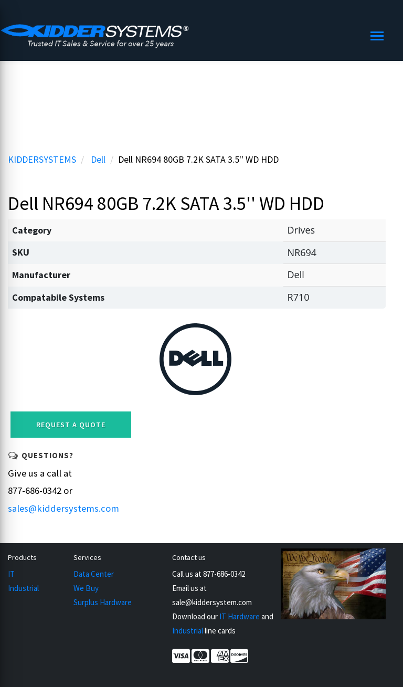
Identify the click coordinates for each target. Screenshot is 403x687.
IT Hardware (239, 616)
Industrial (23, 588)
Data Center (93, 574)
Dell (98, 159)
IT (11, 574)
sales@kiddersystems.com (63, 508)
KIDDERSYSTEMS (42, 159)
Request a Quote (70, 424)
